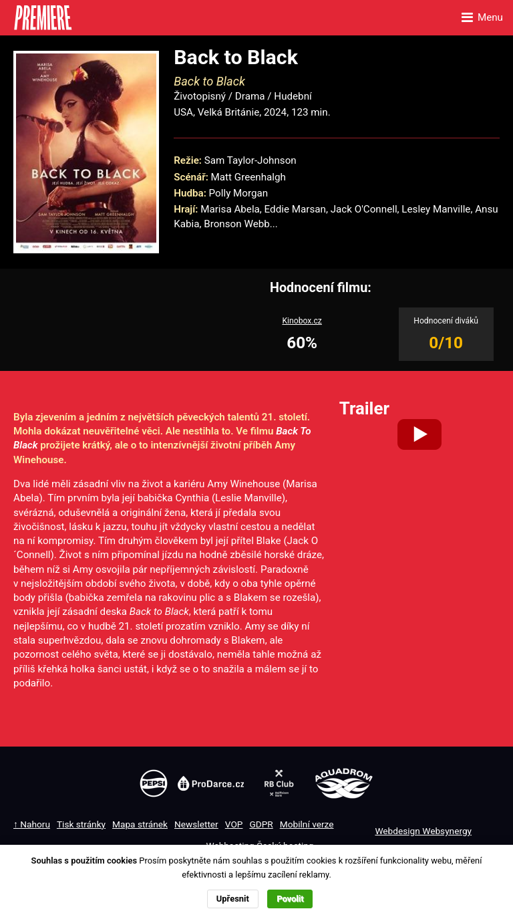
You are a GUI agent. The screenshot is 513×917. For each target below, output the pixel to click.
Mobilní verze (307, 824)
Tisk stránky (81, 824)
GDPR (261, 824)
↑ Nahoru (31, 824)
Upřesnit (232, 899)
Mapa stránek (140, 824)
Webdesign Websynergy (423, 830)
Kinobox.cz (302, 320)
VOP (234, 824)
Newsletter (196, 824)
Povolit (290, 899)
